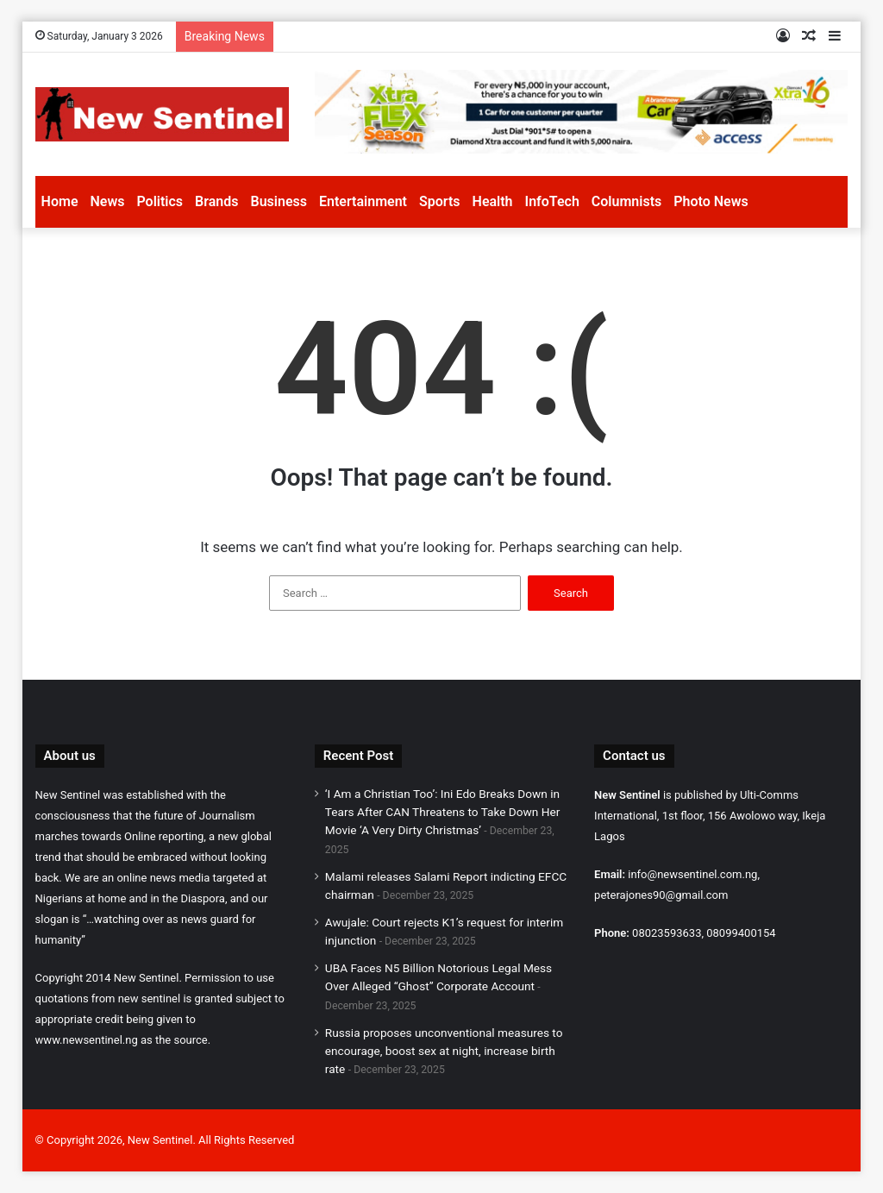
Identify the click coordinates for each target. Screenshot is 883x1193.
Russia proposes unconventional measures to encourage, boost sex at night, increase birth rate (444, 1051)
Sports (439, 201)
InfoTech (552, 201)
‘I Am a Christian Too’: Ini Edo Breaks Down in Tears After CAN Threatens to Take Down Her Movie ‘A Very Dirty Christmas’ (442, 812)
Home (59, 201)
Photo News (710, 201)
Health (493, 201)
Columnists (626, 201)
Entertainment (363, 201)
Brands (216, 201)
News (107, 201)
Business (279, 201)
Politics (159, 201)
